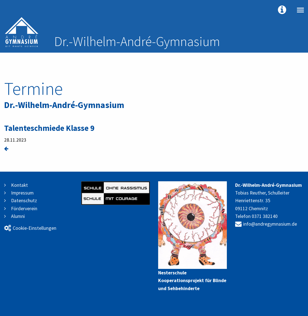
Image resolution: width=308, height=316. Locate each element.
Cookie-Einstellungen (30, 228)
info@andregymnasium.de (266, 224)
